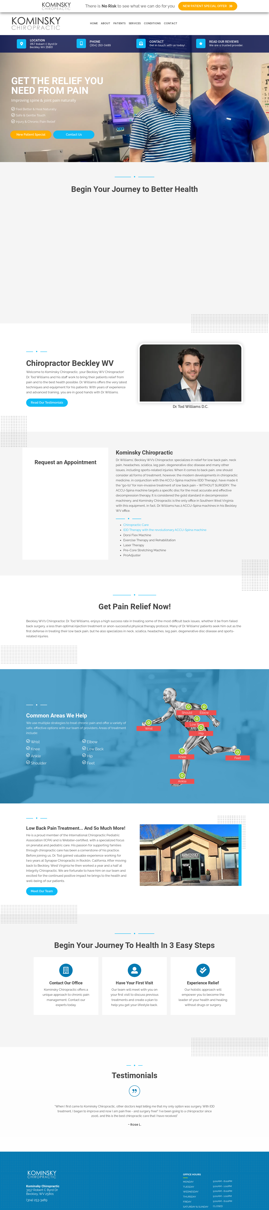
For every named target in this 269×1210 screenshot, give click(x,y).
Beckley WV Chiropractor (104, 372)
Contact (170, 23)
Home (94, 23)
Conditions (152, 23)
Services (135, 23)
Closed (218, 1206)
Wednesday (190, 1191)
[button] (47, 403)
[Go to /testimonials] (224, 43)
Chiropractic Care (136, 525)
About (105, 23)
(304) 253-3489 (36, 1200)
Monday (188, 1181)
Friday (187, 1201)
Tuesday (188, 1186)
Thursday (189, 1196)
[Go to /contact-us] (164, 43)
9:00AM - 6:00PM (222, 1181)
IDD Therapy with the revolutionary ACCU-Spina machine (164, 530)
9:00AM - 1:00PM (222, 1186)
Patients (119, 23)
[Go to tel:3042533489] (105, 43)
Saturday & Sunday (195, 1206)
